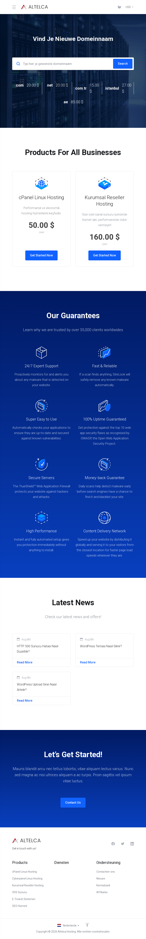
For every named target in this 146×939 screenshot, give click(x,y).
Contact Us (73, 805)
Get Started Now (41, 255)
